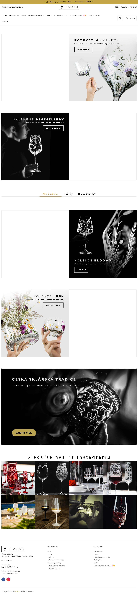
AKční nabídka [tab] (50, 194)
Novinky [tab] (68, 194)
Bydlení (95, 554)
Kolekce (96, 563)
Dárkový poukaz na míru (101, 557)
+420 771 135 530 (14, 571)
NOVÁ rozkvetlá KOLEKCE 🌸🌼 (104, 566)
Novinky (4, 15)
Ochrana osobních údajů (55, 560)
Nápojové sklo (98, 551)
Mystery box (97, 560)
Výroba (91, 15)
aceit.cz (17, 591)
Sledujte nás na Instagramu (69, 457)
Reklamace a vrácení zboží (56, 566)
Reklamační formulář (54, 568)
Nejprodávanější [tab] (87, 194)
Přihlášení (133, 7)
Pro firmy (4, 21)
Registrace (124, 7)
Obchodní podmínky (54, 563)
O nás (97, 15)
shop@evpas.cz (12, 573)
